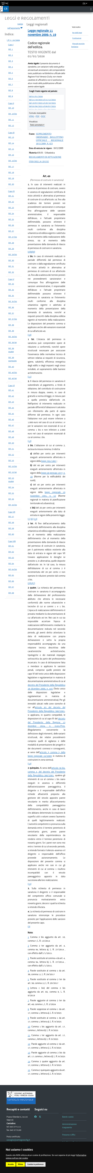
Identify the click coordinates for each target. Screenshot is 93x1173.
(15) (29, 883)
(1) (29, 518)
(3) (29, 926)
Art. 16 (11, 154)
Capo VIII (12, 541)
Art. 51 (11, 448)
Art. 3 (10, 61)
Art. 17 (11, 166)
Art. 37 (11, 313)
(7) (34, 583)
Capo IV (11, 191)
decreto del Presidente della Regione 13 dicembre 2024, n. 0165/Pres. (46, 722)
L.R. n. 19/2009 (13, 40)
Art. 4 (10, 66)
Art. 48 (11, 431)
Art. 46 (11, 419)
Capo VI (11, 385)
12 (29, 1043)
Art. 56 (11, 499)
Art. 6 (10, 78)
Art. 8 (10, 90)
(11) (29, 376)
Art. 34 (11, 289)
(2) (29, 583)
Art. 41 (11, 390)
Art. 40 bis (12, 372)
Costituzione (76, 38)
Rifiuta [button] (20, 1164)
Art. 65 (11, 575)
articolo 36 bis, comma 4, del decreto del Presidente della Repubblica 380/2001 (46, 771)
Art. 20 (11, 184)
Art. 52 (11, 454)
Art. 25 (11, 219)
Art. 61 (11, 546)
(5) (31, 583)
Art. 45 (11, 413)
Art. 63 (11, 557)
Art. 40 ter (12, 378)
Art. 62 (11, 551)
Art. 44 (11, 407)
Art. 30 (11, 260)
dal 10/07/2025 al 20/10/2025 (42, 103)
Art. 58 (11, 522)
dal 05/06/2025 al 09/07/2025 (42, 106)
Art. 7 (10, 84)
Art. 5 (10, 72)
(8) (31, 251)
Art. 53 (11, 460)
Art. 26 (11, 225)
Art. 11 (11, 119)
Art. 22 (11, 201)
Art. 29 (11, 248)
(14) (29, 763)
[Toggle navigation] (91, 9)
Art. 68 (11, 592)
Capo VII (11, 512)
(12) (29, 441)
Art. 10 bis (12, 113)
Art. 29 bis (12, 254)
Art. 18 (11, 172)
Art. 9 (10, 96)
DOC (43, 116)
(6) (32, 518)
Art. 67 (11, 587)
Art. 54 (11, 487)
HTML (31, 116)
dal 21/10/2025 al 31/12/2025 (42, 99)
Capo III (11, 132)
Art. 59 (11, 528)
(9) (34, 251)
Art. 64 (11, 563)
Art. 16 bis (12, 160)
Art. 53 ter (12, 472)
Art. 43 (11, 401)
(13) (35, 518)
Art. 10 (11, 108)
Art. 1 (10, 49)
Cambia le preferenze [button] (35, 1164)
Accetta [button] (11, 1164)
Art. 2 (10, 55)
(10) (29, 334)
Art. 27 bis (12, 237)
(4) (29, 251)
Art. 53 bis (12, 466)
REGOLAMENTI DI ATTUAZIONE (45, 157)
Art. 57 (11, 516)
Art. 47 (11, 425)
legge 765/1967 (48, 461)
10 (29, 1026)
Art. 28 (11, 242)
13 (29, 1052)
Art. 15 (11, 149)
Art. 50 (11, 443)
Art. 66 (11, 581)
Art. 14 (11, 143)
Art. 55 (11, 493)
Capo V (11, 279)
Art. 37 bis (12, 319)
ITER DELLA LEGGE (39, 161)
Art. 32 (11, 272)
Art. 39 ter (12, 342)
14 (29, 1061)
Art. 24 (11, 213)
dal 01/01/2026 (36, 96)
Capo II (11, 103)
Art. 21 (11, 196)
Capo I (10, 44)
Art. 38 (11, 325)
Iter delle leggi (77, 33)
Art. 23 (11, 207)
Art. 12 (11, 125)
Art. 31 (11, 266)
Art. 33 (11, 283)
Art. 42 (11, 396)
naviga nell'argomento (15, 26)
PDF (37, 116)
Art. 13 (11, 137)
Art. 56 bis (12, 504)
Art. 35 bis (12, 301)
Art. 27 (11, 231)
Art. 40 (11, 366)
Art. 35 (11, 295)
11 (29, 1035)
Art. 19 (11, 178)
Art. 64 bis (12, 569)
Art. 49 (11, 437)
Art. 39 (11, 330)
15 (29, 1070)
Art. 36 (11, 307)
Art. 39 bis (12, 336)
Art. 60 (11, 534)
